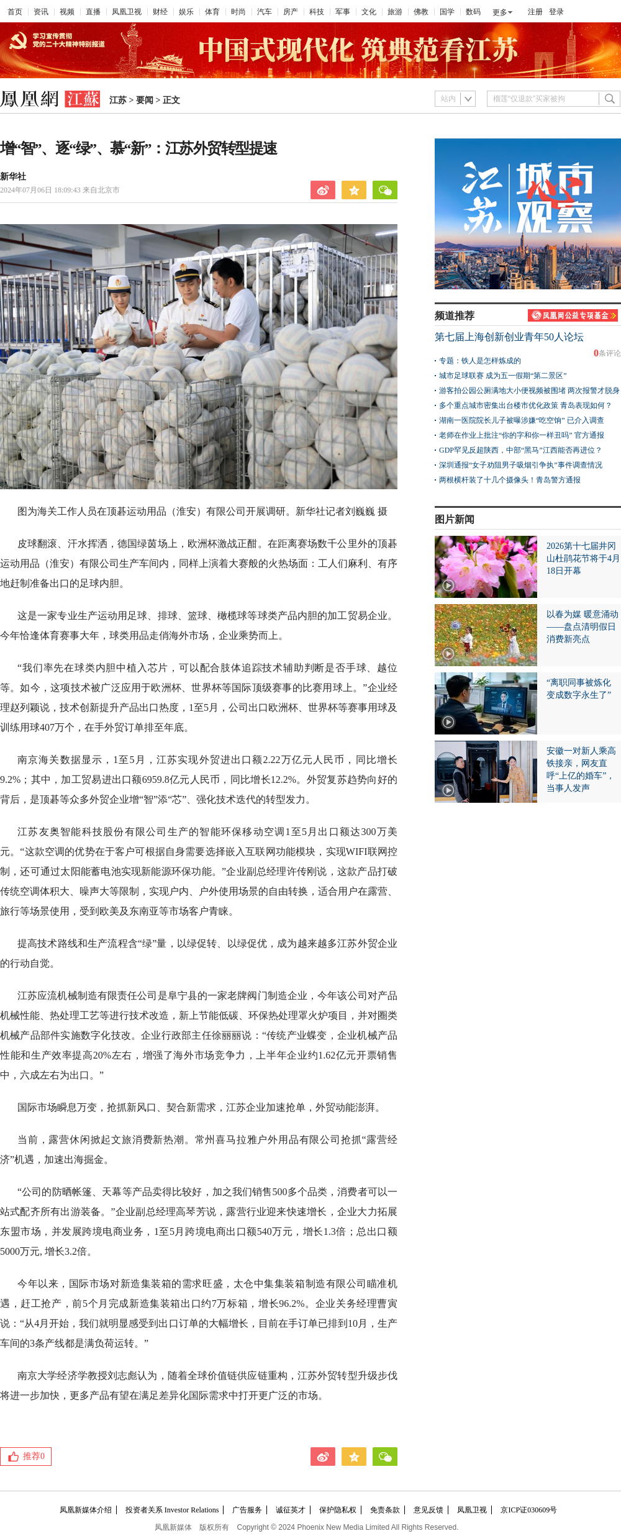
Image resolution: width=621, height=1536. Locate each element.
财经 (160, 11)
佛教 (421, 11)
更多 (499, 12)
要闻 (144, 100)
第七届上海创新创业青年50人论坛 (509, 337)
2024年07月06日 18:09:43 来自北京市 (60, 190)
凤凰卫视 (127, 11)
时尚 (238, 11)
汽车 (264, 11)
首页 (14, 11)
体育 (212, 11)
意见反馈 (428, 1510)
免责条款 (385, 1510)
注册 (535, 11)
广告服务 (247, 1510)
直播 (93, 11)
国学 (447, 11)
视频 (67, 11)
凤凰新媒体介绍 (86, 1510)
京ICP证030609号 (529, 1510)
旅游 (395, 11)
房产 (290, 11)
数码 (473, 11)
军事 (342, 11)
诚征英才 (291, 1510)
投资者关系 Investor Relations (172, 1510)
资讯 (41, 11)
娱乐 (186, 11)
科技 (316, 11)
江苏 (118, 100)
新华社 (13, 176)
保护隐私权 (337, 1510)
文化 (368, 11)
